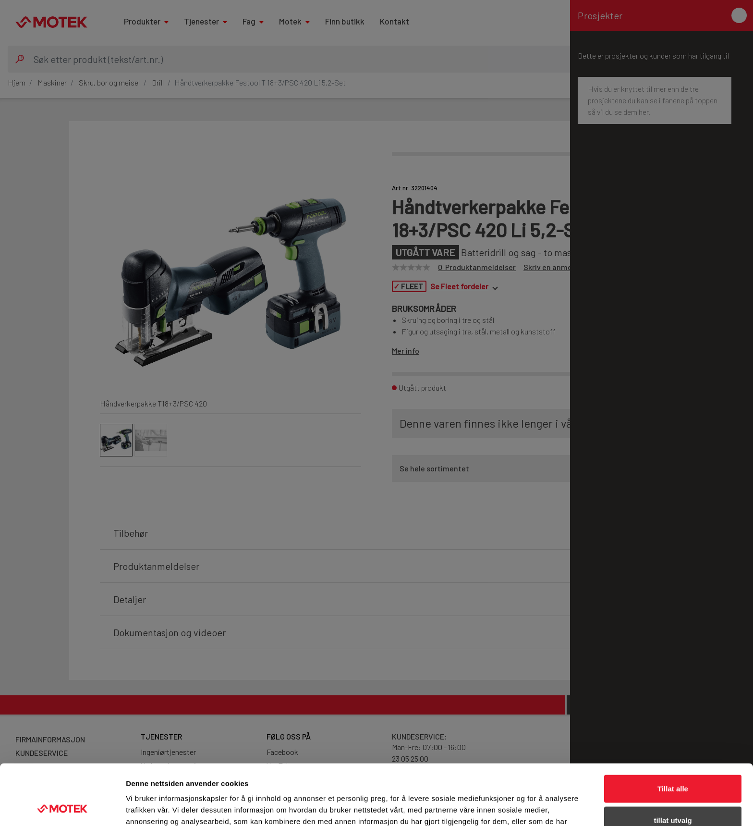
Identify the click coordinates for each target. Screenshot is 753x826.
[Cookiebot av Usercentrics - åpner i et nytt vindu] (62, 807)
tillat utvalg (673, 763)
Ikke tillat (672, 794)
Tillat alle (672, 731)
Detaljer (511, 807)
